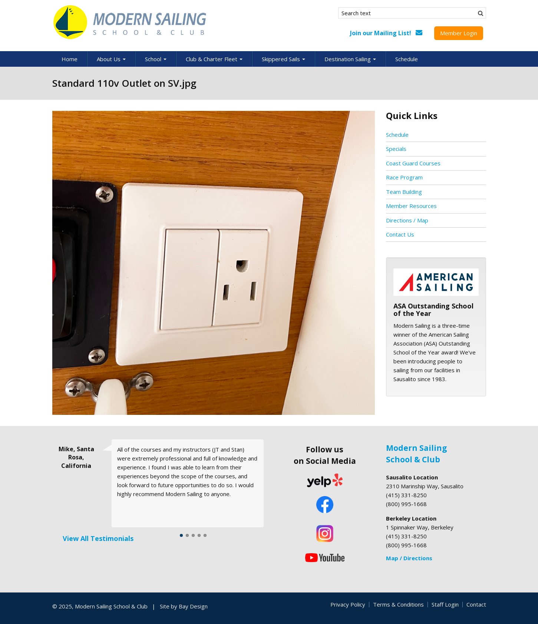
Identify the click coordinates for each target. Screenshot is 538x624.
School (155, 59)
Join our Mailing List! (380, 33)
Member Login (458, 33)
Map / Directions (409, 558)
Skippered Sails (283, 59)
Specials (396, 148)
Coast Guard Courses (413, 163)
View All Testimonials (98, 538)
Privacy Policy (347, 604)
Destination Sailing (350, 59)
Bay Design (193, 606)
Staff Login (445, 604)
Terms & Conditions (398, 604)
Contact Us (400, 234)
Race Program (404, 177)
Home (69, 59)
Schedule (406, 59)
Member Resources (411, 205)
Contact (476, 604)
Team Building (404, 191)
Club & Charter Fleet (214, 59)
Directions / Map (407, 220)
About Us (111, 59)
